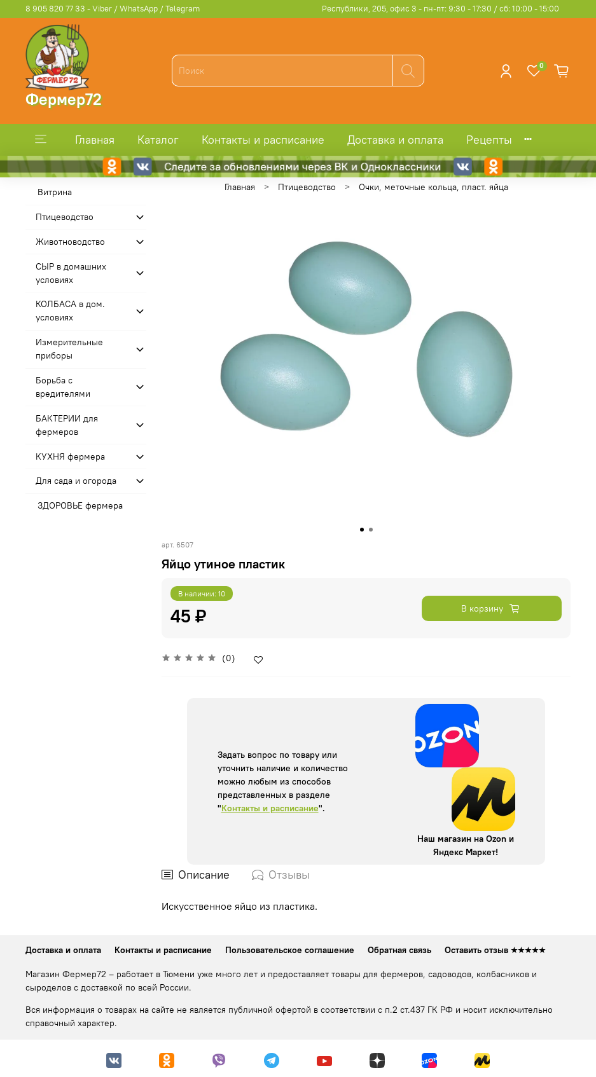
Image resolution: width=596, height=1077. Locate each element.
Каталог (158, 139)
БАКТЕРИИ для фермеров (67, 425)
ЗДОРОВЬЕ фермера (80, 505)
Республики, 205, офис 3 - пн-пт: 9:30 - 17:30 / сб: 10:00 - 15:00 (440, 8)
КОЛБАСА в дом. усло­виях (70, 310)
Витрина (55, 192)
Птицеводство (307, 187)
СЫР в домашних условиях (71, 273)
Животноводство (70, 241)
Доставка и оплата (395, 139)
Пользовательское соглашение (289, 950)
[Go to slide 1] (362, 530)
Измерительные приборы (69, 348)
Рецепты (489, 139)
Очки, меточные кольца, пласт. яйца (433, 187)
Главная (94, 139)
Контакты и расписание (263, 139)
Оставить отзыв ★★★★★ (495, 950)
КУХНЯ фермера (70, 456)
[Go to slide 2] (371, 530)
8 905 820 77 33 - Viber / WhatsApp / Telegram (112, 8)
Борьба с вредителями (63, 386)
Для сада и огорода (76, 480)
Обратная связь (399, 950)
